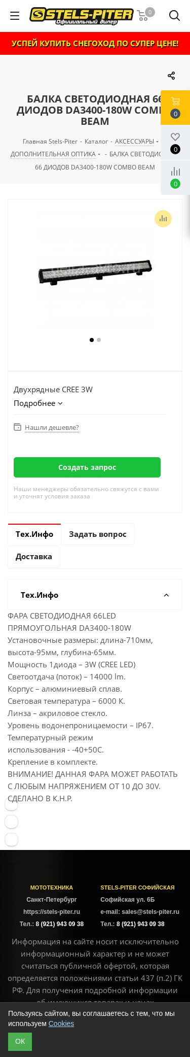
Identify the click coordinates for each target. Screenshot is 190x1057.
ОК (20, 1041)
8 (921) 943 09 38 (59, 924)
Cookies (61, 1023)
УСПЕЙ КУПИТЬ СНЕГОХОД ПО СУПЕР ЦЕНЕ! (95, 43)
